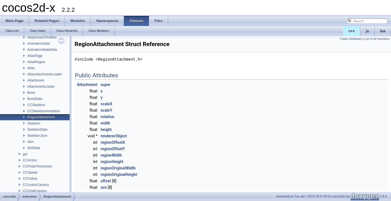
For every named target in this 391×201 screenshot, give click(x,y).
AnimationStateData (42, 50)
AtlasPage (35, 56)
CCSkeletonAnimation (43, 111)
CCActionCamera (36, 185)
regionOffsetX (113, 142)
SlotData (33, 148)
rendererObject (114, 136)
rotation (107, 116)
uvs (104, 187)
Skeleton (33, 123)
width (105, 123)
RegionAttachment (41, 117)
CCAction (30, 160)
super (106, 84)
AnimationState (38, 44)
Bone (31, 93)
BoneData (34, 99)
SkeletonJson (37, 136)
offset (106, 181)
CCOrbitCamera (35, 191)
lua (382, 31)
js (367, 31)
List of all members (377, 39)
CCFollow (30, 179)
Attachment (35, 80)
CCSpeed (30, 172)
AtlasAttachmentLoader (44, 74)
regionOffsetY (113, 149)
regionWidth (111, 155)
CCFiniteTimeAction (37, 166)
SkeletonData (37, 129)
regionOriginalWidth (118, 168)
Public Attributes (351, 39)
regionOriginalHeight (119, 174)
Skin (30, 142)
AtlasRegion (36, 62)
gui (25, 154)
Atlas (31, 68)
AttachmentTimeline (42, 37)
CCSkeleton (36, 105)
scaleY (106, 110)
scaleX (106, 104)
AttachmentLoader (41, 86)
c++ (352, 31)
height (106, 129)
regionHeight (112, 161)
